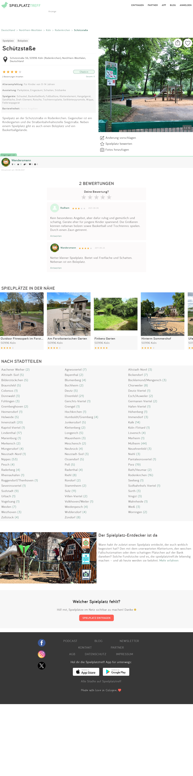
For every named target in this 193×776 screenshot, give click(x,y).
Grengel (70, 406)
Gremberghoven (12, 406)
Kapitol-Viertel (11, 427)
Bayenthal (71, 375)
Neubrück (71, 449)
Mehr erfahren (169, 560)
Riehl (68, 475)
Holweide (7, 417)
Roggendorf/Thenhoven (17, 480)
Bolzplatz (23, 40)
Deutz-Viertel (137, 390)
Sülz (68, 491)
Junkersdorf (73, 422)
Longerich (71, 433)
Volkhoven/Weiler (77, 501)
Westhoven (8, 512)
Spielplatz (8, 40)
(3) (150, 369)
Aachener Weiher (13, 369)
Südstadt (7, 491)
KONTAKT (85, 647)
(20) (20, 422)
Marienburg (9, 438)
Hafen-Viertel (137, 406)
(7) (85, 369)
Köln (48, 30)
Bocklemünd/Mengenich (144, 380)
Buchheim (71, 385)
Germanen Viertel (140, 401)
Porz (131, 464)
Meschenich (73, 443)
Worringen (135, 512)
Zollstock (7, 517)
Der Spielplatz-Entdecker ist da (127, 535)
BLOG (173, 5)
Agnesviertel (73, 369)
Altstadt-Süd (10, 375)
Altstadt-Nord (137, 369)
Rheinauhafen (10, 475)
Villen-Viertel (73, 496)
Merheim (134, 438)
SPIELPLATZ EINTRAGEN (96, 618)
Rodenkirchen (62, 30)
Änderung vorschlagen (120, 138)
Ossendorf (72, 459)
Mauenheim (73, 438)
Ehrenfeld (71, 396)
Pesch (5, 464)
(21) (81, 396)
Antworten (56, 235)
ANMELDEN (186, 5)
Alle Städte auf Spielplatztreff (101, 681)
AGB (72, 654)
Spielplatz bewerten (118, 144)
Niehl (131, 454)
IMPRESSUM (124, 654)
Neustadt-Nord (11, 454)
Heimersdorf (9, 412)
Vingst (132, 496)
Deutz (69, 390)
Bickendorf (135, 375)
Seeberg (133, 480)
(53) (15, 459)
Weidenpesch (74, 507)
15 (19, 164)
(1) (16, 390)
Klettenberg (72, 427)
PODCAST (70, 641)
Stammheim (73, 485)
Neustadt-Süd (74, 454)
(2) (28, 369)
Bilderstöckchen (12, 380)
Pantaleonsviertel (140, 459)
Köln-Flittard (136, 427)
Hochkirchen (73, 412)
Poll (67, 464)
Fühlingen (8, 401)
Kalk (131, 422)
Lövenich (134, 433)
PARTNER (153, 5)
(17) (19, 433)
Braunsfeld (8, 385)
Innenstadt (8, 422)
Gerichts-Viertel (75, 401)
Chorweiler (135, 385)
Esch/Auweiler (138, 396)
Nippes (6, 459)
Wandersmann (21, 160)
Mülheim (134, 443)
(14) (137, 422)
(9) (17, 491)
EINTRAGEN (137, 5)
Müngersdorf (10, 449)
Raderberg (8, 470)
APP (164, 5)
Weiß (131, 507)
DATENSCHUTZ (95, 654)
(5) (22, 375)
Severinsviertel (11, 485)
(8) (146, 385)
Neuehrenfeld (137, 449)
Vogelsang (8, 501)
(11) (74, 491)
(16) (150, 475)
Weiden (6, 507)
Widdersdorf (73, 512)
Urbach (6, 496)
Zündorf (70, 517)
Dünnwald (8, 396)
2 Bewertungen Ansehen (12, 76)
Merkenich (8, 443)
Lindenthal (8, 433)
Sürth (132, 491)
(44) (144, 443)
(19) (138, 464)
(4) (84, 380)
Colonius (7, 390)
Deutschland (8, 30)
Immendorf (135, 417)
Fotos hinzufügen (117, 149)
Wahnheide (135, 501)
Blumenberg (73, 380)
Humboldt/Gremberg (79, 417)
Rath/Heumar (137, 470)
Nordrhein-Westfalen (30, 30)
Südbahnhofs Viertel (142, 485)
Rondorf (70, 480)
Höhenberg (135, 412)
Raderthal (71, 470)
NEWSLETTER (129, 641)
